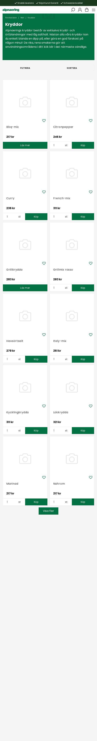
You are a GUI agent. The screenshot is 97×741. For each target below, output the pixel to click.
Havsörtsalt (14, 341)
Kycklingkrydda (17, 412)
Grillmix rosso (63, 270)
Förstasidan (11, 17)
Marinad (12, 484)
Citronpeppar (63, 127)
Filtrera (25, 68)
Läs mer (25, 145)
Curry (10, 198)
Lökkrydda (60, 412)
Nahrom (59, 484)
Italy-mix (59, 341)
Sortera (72, 68)
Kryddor (31, 17)
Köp (83, 145)
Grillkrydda (14, 270)
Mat (22, 17)
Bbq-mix (12, 127)
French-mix (61, 198)
